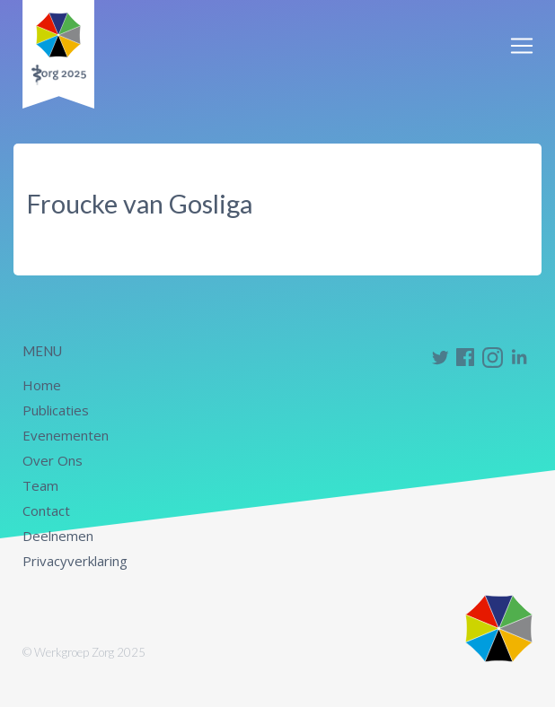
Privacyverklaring (75, 561)
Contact (46, 510)
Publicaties (55, 410)
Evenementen (65, 435)
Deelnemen (57, 536)
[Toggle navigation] (522, 46)
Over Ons (52, 460)
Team (40, 485)
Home (41, 385)
